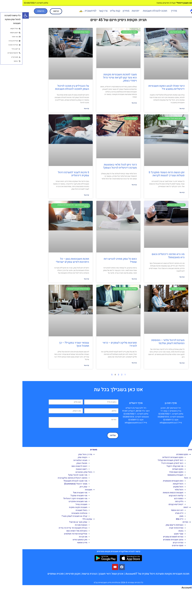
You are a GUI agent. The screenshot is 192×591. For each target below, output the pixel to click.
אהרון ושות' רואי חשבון (89, 574)
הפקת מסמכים (160, 454)
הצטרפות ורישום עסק (152, 525)
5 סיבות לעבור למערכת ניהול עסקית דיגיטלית (51, 174)
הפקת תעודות (155, 469)
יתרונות (113, 11)
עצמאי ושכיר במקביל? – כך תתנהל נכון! (52, 344)
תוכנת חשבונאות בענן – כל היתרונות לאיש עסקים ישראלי (50, 260)
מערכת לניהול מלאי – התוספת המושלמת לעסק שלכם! (145, 341)
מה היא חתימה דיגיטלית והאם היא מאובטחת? (145, 255)
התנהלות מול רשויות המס (54, 531)
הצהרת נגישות (67, 574)
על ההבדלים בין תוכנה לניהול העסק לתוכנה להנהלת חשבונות (49, 87)
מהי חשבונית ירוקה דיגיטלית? (53, 498)
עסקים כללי (65, 519)
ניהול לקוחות (155, 483)
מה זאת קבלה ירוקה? (152, 466)
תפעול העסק (59, 463)
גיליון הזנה (157, 501)
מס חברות (61, 537)
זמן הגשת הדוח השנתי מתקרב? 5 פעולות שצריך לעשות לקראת (144, 174)
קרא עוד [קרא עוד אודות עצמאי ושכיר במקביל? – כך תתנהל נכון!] (64, 365)
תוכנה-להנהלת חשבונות (132, 11)
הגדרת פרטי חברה (154, 527)
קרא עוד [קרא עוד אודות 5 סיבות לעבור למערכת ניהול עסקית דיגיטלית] (64, 195)
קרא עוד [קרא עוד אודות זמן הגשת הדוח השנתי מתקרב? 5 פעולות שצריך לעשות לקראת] (159, 192)
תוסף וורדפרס (155, 545)
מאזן (159, 516)
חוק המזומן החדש (57, 539)
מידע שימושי (60, 542)
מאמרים (71, 449)
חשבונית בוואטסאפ (153, 475)
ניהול (164, 477)
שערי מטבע (156, 533)
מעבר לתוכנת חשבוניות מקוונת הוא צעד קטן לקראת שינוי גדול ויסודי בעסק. (97, 78)
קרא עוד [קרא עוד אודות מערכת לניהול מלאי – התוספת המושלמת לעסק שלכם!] (159, 363)
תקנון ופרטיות (50, 574)
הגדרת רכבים (155, 542)
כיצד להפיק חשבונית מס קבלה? (148, 460)
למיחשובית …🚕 (65, 11)
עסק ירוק (61, 487)
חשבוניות (66, 489)
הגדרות (163, 522)
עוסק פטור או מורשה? (56, 522)
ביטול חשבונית (59, 510)
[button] (151, 10)
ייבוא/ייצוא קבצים (153, 504)
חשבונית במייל (59, 504)
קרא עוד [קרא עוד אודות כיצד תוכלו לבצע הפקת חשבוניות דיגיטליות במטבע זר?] (159, 108)
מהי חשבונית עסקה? (56, 495)
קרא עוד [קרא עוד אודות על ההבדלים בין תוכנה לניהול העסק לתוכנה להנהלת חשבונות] (64, 108)
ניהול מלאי (156, 489)
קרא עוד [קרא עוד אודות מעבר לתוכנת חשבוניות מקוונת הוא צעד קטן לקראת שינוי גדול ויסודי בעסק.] (111, 103)
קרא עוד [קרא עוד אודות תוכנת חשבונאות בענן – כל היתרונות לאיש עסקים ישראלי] (64, 279)
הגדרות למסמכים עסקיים (151, 536)
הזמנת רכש (156, 498)
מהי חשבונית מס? (58, 492)
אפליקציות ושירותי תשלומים (53, 534)
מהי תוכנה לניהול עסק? (55, 475)
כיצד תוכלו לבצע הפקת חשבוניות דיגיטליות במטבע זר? (144, 87)
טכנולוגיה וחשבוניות (57, 513)
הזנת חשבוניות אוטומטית (151, 480)
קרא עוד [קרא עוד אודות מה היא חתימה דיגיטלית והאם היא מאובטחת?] (159, 277)
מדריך (151, 11)
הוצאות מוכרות (59, 525)
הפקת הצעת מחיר (154, 472)
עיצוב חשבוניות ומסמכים (151, 539)
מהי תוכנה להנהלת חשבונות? (53, 481)
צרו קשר (80, 11)
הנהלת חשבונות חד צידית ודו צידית (50, 528)
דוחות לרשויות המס (57, 466)
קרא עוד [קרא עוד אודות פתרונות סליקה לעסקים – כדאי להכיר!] (111, 363)
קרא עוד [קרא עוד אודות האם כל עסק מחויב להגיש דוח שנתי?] (111, 279)
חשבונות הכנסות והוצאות (150, 492)
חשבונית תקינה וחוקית (56, 507)
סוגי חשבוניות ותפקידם (55, 501)
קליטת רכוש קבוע (153, 495)
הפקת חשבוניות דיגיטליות (150, 457)
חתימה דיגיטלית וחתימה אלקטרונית (50, 478)
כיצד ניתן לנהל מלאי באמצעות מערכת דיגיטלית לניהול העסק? (97, 166)
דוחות (163, 507)
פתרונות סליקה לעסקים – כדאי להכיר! (97, 344)
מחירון (103, 11)
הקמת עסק (60, 457)
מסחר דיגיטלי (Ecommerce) (53, 484)
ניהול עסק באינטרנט (61, 472)
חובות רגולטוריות (58, 460)
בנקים (158, 530)
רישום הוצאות (59, 469)
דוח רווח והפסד (155, 510)
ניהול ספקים (156, 486)
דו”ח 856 (157, 519)
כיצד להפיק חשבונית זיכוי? (150, 463)
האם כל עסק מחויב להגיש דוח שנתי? (97, 260)
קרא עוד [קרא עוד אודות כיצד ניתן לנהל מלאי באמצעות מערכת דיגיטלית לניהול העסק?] (111, 185)
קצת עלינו (93, 11)
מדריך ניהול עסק (63, 454)
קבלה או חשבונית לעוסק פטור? (52, 516)
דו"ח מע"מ (157, 513)
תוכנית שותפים (33, 574)
